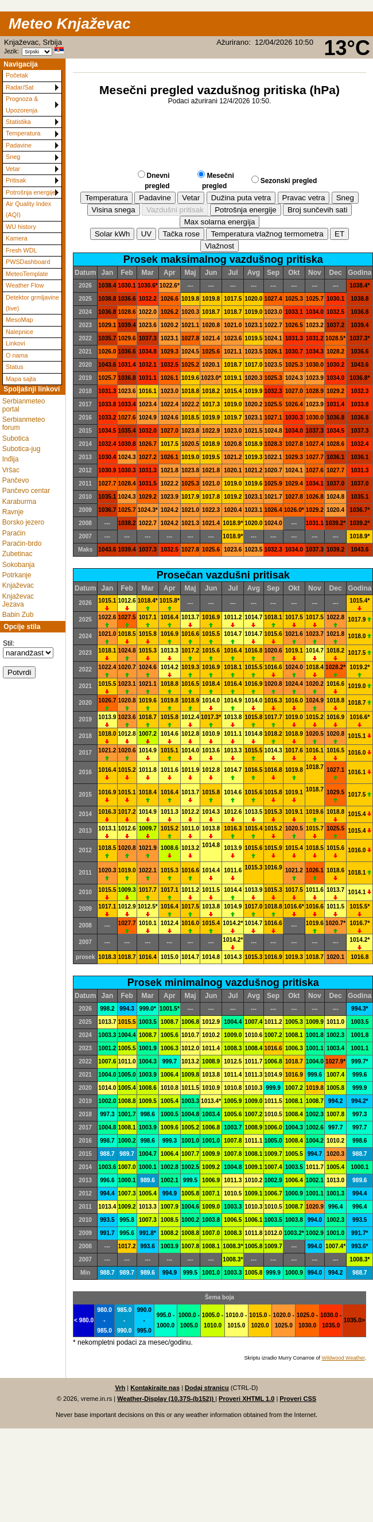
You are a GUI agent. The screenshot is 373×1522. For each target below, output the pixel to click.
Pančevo (15, 480)
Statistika (18, 121)
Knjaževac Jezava (18, 600)
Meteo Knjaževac (70, 23)
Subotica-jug (21, 449)
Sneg (13, 156)
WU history (21, 226)
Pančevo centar (26, 491)
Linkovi (15, 343)
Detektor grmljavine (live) (32, 303)
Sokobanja (18, 565)
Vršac (11, 470)
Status (15, 366)
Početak (17, 75)
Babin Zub (18, 615)
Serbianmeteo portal (23, 405)
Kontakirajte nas (155, 1387)
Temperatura (23, 133)
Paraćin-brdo (22, 543)
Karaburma (19, 502)
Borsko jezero (23, 522)
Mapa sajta (21, 378)
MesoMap (19, 319)
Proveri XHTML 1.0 (246, 1398)
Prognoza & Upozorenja (22, 104)
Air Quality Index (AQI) (28, 209)
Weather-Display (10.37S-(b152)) (166, 1398)
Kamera (17, 238)
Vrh (120, 1387)
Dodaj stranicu (207, 1387)
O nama (17, 355)
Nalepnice (19, 331)
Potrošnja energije (31, 192)
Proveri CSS (297, 1398)
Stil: (8, 643)
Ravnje (13, 512)
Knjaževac (18, 585)
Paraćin (14, 533)
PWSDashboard (28, 261)
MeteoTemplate (27, 273)
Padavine (19, 145)
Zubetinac (17, 554)
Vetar (13, 168)
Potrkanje (17, 575)
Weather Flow (25, 285)
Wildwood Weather (343, 1358)
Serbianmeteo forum (23, 424)
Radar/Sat (20, 87)
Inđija (10, 459)
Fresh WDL (21, 250)
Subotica (15, 438)
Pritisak (16, 180)
